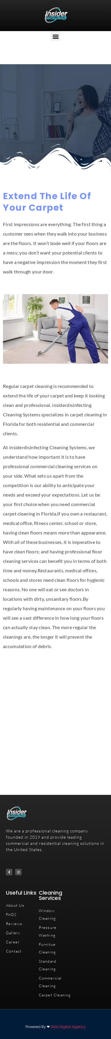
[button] (55, 36)
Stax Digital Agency (68, 1026)
